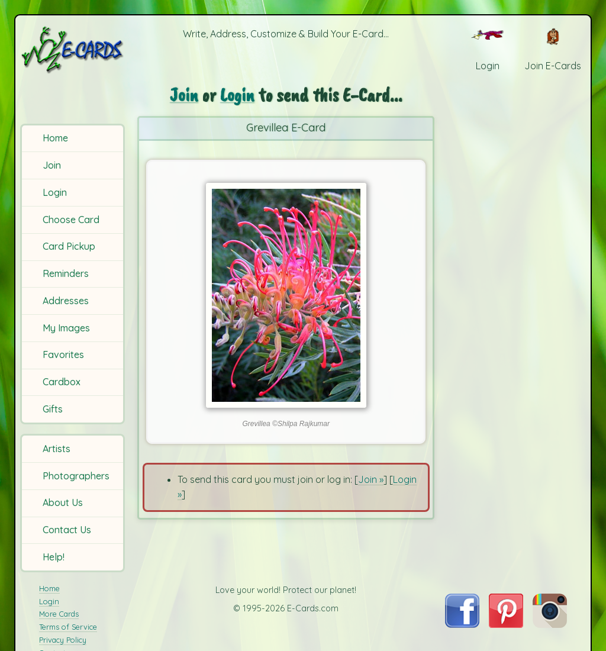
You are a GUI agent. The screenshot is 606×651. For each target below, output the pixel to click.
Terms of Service (68, 626)
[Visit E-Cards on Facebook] (462, 624)
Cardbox (61, 382)
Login (55, 192)
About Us (63, 502)
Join (52, 165)
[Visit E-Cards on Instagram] (550, 624)
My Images (66, 328)
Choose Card (71, 219)
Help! (54, 557)
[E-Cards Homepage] (73, 49)
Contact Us (67, 530)
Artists (56, 449)
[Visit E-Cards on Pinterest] (506, 624)
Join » (370, 479)
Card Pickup (69, 246)
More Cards (59, 613)
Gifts (53, 409)
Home (55, 138)
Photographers (76, 476)
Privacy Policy (62, 639)
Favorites (63, 354)
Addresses (66, 301)
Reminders (66, 273)
